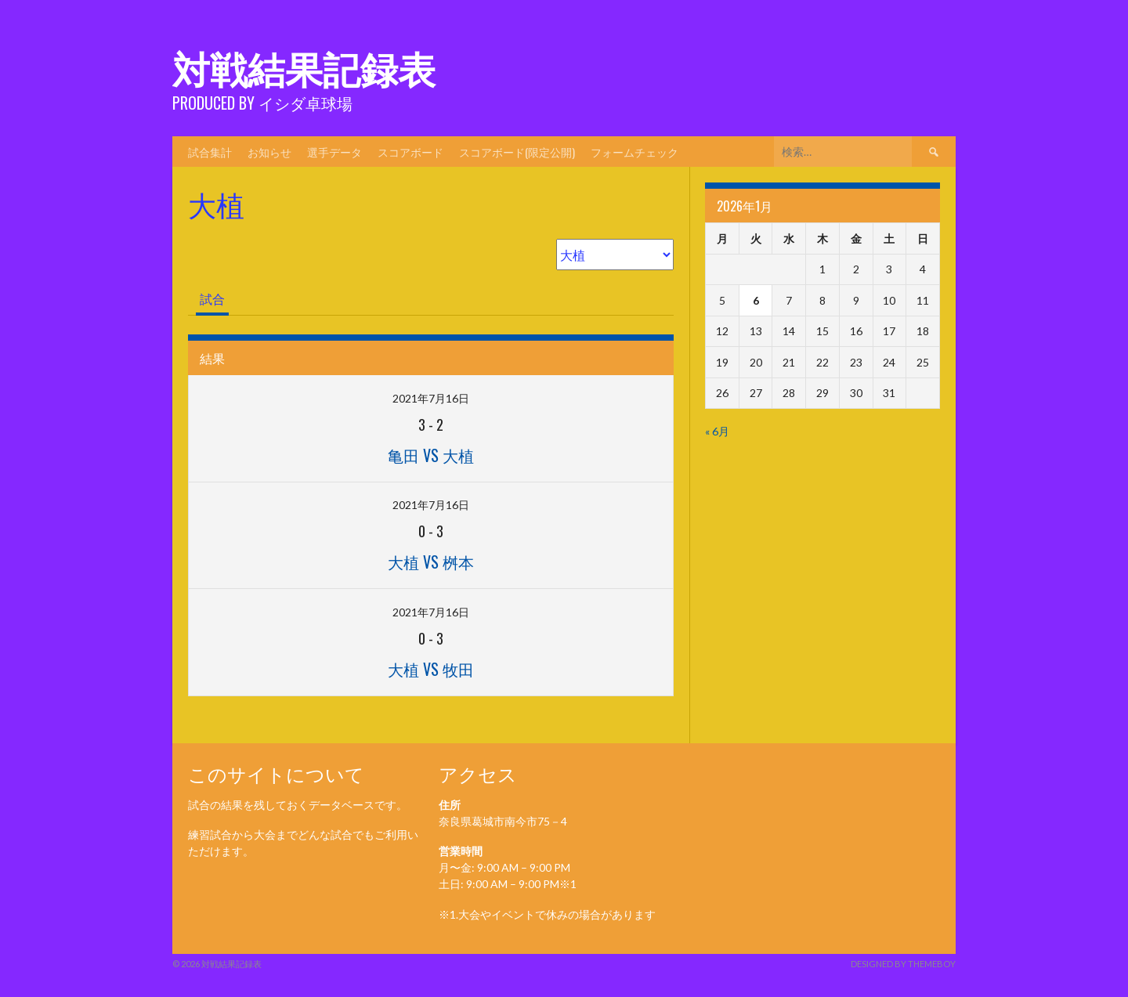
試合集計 (210, 151)
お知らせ (269, 151)
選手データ (334, 151)
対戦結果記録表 (304, 67)
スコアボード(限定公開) (517, 151)
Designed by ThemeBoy (903, 964)
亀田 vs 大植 (431, 455)
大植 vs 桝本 (431, 561)
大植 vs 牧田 (431, 669)
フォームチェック (634, 151)
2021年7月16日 (430, 398)
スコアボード (410, 151)
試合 (212, 298)
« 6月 (717, 431)
